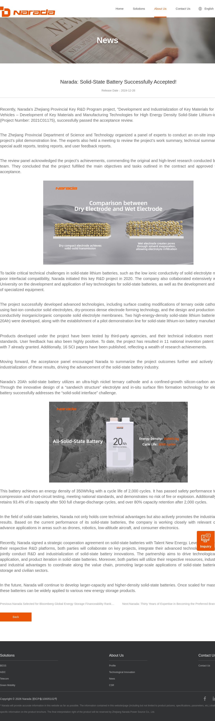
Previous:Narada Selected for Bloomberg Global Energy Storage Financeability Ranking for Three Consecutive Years (59, 603)
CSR (111, 685)
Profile (112, 665)
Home (119, 8)
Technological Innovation (122, 672)
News (112, 678)
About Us (160, 8)
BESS (3, 665)
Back (16, 616)
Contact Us (183, 8)
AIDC (3, 672)
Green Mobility (7, 685)
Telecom (4, 678)
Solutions (139, 8)
